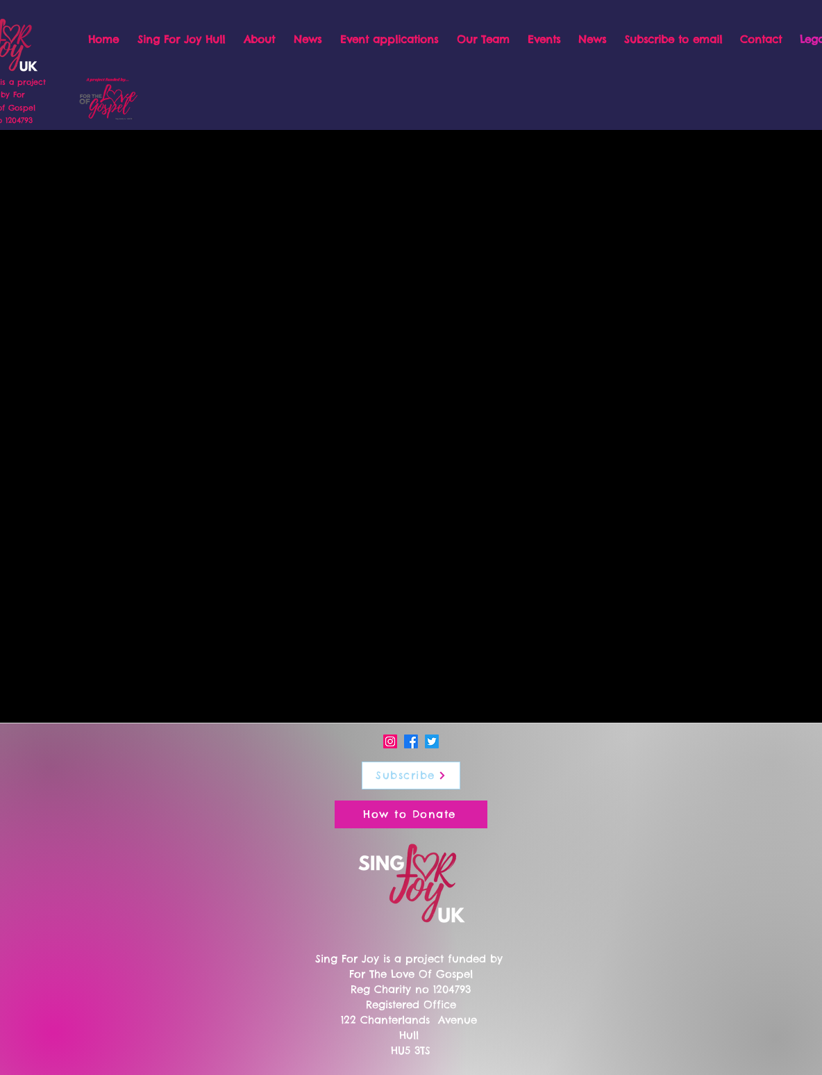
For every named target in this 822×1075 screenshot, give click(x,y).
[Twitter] (432, 741)
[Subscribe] (411, 775)
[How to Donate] (411, 814)
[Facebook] (411, 741)
